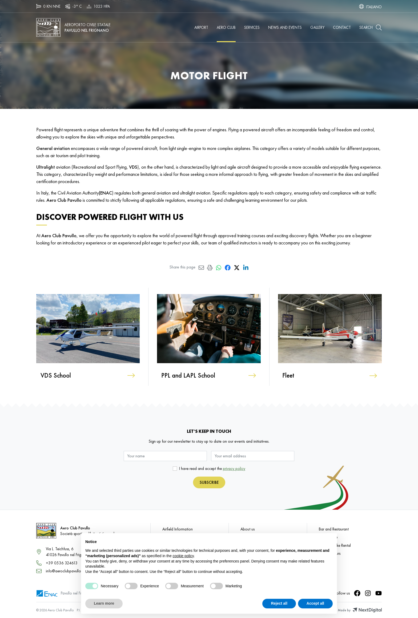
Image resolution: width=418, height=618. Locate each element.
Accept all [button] (315, 603)
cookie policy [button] (183, 556)
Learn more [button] (104, 603)
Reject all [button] (279, 603)
